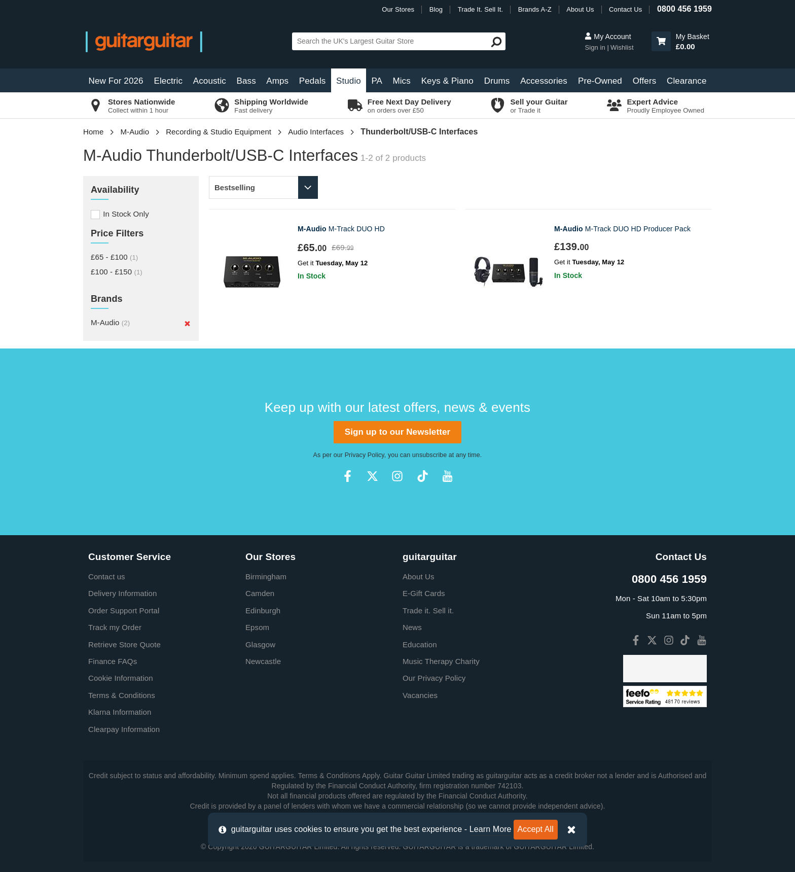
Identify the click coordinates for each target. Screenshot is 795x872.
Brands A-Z (535, 9)
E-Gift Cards (424, 593)
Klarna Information (119, 712)
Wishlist (622, 47)
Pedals (312, 81)
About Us (580, 9)
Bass (246, 81)
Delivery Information (122, 593)
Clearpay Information (124, 729)
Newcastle (263, 661)
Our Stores (398, 9)
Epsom (257, 627)
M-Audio (135, 131)
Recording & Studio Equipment (218, 131)
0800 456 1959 (684, 9)
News (412, 627)
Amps (277, 81)
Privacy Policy (364, 455)
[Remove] (187, 323)
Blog (436, 9)
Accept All (536, 829)
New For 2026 (116, 81)
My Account (608, 36)
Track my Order (114, 627)
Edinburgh (262, 610)
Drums (497, 81)
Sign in (596, 47)
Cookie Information (120, 678)
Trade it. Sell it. (428, 610)
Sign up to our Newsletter (397, 432)
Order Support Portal (123, 610)
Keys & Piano (447, 81)
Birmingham (265, 576)
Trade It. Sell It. (480, 9)
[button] (661, 41)
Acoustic (209, 81)
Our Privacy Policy (434, 678)
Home (93, 131)
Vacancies (420, 695)
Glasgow (260, 644)
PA (376, 81)
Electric (168, 81)
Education (420, 644)
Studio (348, 81)
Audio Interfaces (316, 131)
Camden (259, 593)
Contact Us (625, 9)
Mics (401, 81)
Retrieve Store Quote (124, 644)
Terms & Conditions (121, 695)
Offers (645, 81)
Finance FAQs (112, 661)
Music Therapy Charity (441, 661)
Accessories (543, 81)
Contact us (106, 576)
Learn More (490, 829)
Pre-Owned (600, 81)
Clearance (686, 81)
